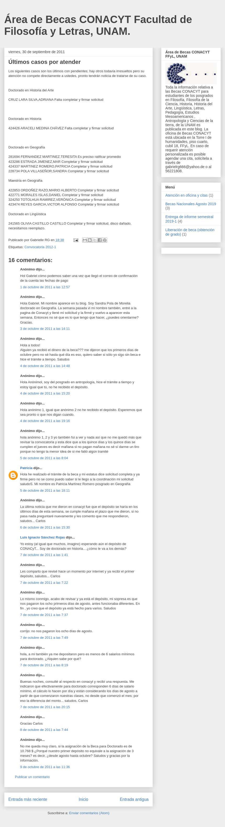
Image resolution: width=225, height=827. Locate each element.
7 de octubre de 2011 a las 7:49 (44, 638)
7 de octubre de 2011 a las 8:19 (44, 665)
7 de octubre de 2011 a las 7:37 (44, 615)
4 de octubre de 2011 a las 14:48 (45, 366)
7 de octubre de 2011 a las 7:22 (44, 583)
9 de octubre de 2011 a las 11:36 (45, 767)
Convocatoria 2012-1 (40, 247)
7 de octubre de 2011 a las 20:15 (45, 707)
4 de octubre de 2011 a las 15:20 (45, 393)
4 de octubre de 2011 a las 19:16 (45, 421)
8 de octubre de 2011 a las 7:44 (44, 730)
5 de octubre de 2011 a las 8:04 (44, 458)
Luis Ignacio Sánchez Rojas (42, 537)
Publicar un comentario (32, 777)
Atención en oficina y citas (186, 195)
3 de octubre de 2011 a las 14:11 (45, 329)
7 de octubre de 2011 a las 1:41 (44, 555)
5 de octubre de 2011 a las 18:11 (45, 490)
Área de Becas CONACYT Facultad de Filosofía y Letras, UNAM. (98, 25)
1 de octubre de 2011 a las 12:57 (45, 287)
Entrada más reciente (27, 799)
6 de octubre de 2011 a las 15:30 (45, 527)
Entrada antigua (134, 799)
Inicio (83, 799)
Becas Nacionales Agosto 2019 (190, 204)
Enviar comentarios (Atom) (89, 813)
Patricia (26, 468)
